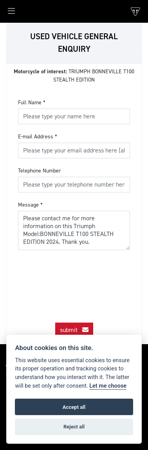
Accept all (74, 407)
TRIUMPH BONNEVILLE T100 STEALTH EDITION (74, 75)
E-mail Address (37, 136)
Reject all (74, 427)
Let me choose (107, 386)
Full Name (31, 102)
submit (74, 330)
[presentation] (77, 279)
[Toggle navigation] (7, 13)
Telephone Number (39, 170)
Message (30, 205)
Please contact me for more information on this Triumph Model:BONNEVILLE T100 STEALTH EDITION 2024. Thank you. (74, 230)
